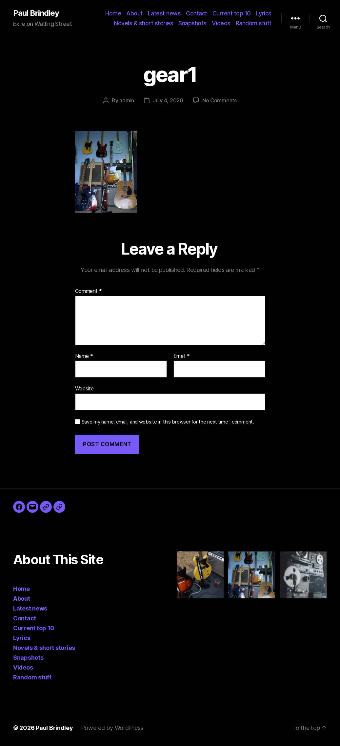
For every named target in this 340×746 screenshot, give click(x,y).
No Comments (219, 100)
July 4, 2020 (168, 100)
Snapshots (192, 23)
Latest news (164, 13)
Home (113, 13)
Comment (88, 291)
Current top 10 (231, 13)
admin (126, 100)
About (134, 13)
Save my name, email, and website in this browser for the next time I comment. (168, 422)
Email (181, 356)
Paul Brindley (36, 13)
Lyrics (263, 13)
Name (84, 356)
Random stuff (253, 23)
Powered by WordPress (112, 727)
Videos (221, 23)
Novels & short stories (143, 23)
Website (84, 388)
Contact (196, 13)
